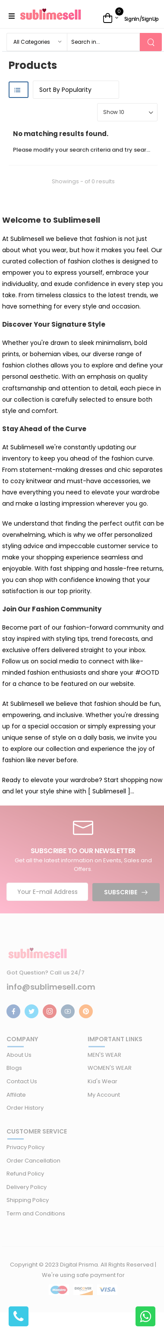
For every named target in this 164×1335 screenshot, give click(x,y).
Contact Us (21, 1081)
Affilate (16, 1095)
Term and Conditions (35, 1213)
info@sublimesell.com (50, 987)
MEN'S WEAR (104, 1055)
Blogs (14, 1068)
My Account (104, 1095)
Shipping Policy (27, 1200)
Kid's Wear (102, 1081)
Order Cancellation (33, 1160)
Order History (25, 1108)
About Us (19, 1055)
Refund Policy (25, 1173)
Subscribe (120, 892)
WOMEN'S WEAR (110, 1068)
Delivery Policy (26, 1187)
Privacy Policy (25, 1147)
